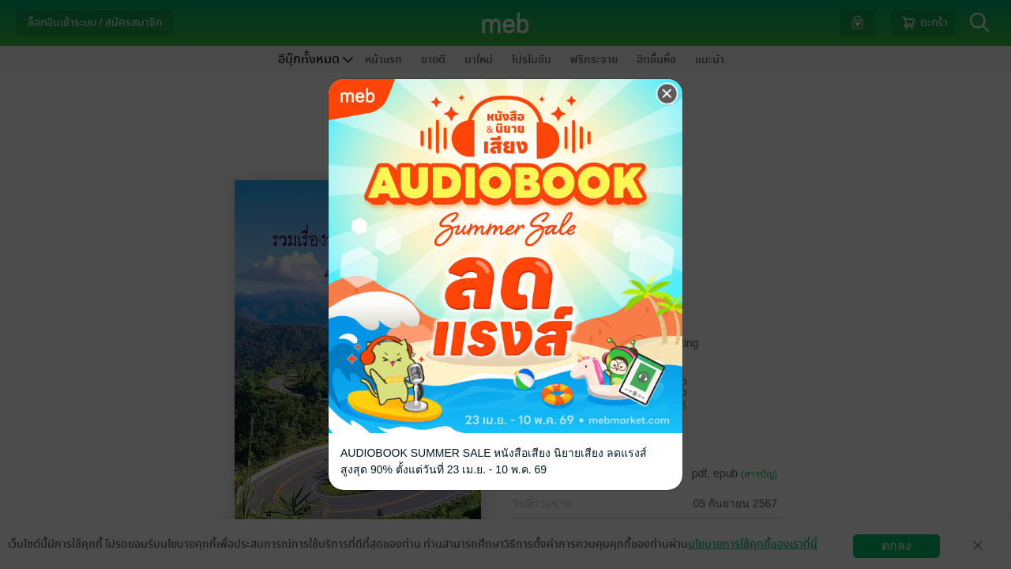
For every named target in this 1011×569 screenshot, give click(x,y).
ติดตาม (611, 393)
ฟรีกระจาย (594, 59)
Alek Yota (564, 188)
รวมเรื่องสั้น (598, 250)
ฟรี (593, 300)
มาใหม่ (478, 59)
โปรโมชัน (531, 59)
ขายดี (433, 59)
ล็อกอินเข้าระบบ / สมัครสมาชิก (95, 22)
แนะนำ (709, 59)
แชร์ (678, 393)
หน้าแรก (383, 59)
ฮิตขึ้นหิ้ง (656, 59)
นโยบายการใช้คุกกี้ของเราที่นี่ (752, 544)
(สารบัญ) (759, 474)
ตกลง (896, 545)
